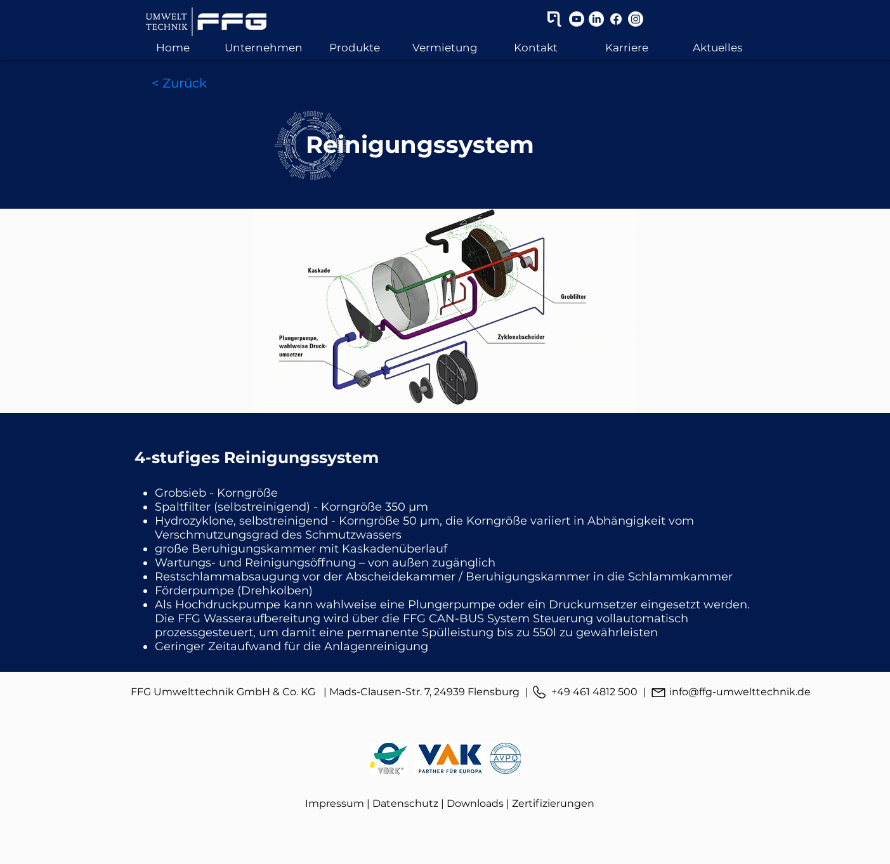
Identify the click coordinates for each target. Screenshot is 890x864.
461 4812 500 (605, 692)
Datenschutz (405, 803)
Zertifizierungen (553, 803)
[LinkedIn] (596, 19)
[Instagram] (635, 19)
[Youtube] (576, 19)
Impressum (334, 803)
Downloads (475, 803)
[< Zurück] (179, 83)
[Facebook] (616, 19)
